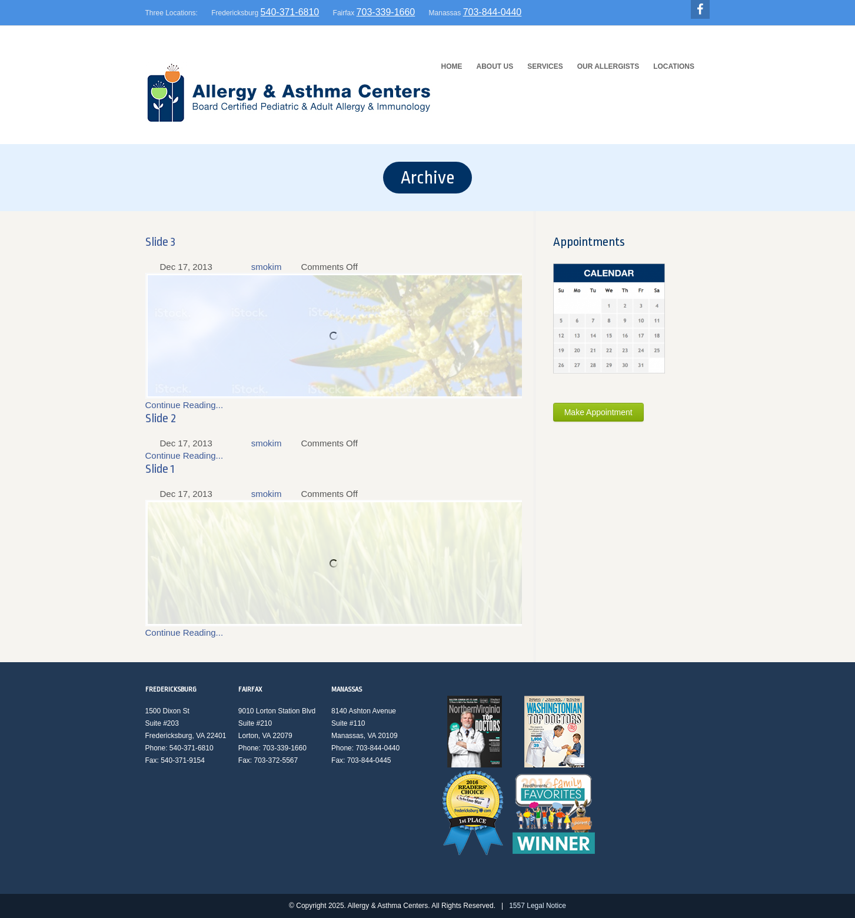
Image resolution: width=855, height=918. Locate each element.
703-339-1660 (386, 12)
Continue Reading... (184, 405)
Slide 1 (160, 469)
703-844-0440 (492, 12)
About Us (495, 66)
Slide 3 (160, 242)
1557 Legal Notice (537, 906)
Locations (673, 66)
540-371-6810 (290, 12)
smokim (266, 267)
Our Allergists (608, 66)
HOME (452, 66)
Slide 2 (160, 418)
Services (545, 66)
